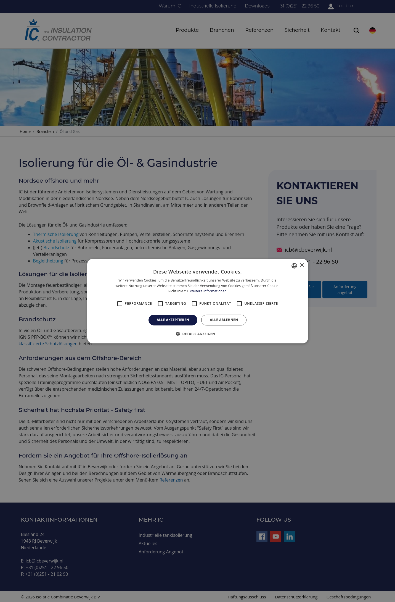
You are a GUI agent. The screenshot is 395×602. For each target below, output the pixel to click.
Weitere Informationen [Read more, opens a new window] (208, 291)
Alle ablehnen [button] (224, 319)
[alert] (197, 301)
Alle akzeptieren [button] (173, 319)
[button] (197, 334)
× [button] (302, 265)
